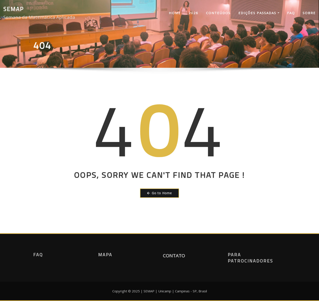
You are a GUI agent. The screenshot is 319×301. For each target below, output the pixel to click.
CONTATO (174, 255)
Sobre (309, 13)
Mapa (105, 254)
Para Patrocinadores (250, 257)
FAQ (291, 13)
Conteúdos (218, 13)
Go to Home (159, 193)
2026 (193, 13)
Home (175, 13)
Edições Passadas (258, 13)
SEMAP (13, 9)
